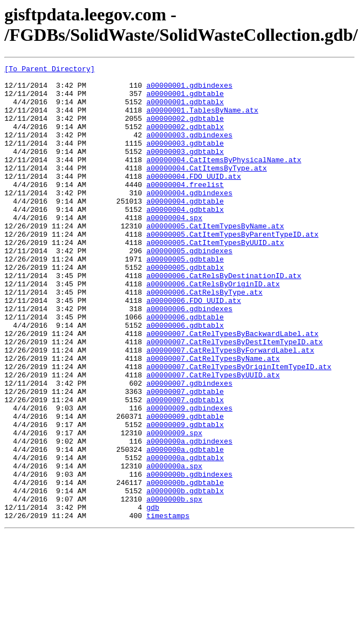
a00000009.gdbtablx (184, 497)
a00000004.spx (174, 249)
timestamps (167, 606)
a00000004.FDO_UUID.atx (193, 199)
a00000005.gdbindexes (189, 289)
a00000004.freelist (184, 209)
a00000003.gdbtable (184, 159)
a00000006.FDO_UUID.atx (193, 348)
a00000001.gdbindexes (189, 90)
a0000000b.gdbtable (184, 567)
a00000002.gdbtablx (184, 140)
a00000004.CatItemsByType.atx (206, 189)
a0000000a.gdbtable (184, 527)
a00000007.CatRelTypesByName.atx (213, 418)
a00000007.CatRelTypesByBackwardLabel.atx (232, 388)
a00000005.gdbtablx (184, 308)
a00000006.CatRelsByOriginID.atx (213, 328)
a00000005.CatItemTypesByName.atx (215, 259)
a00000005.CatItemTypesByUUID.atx (215, 279)
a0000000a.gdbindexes (189, 517)
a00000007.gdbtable (184, 457)
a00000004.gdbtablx (184, 239)
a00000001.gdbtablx (184, 110)
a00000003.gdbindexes (189, 149)
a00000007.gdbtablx (184, 467)
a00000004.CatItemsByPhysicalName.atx (223, 179)
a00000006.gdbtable (184, 368)
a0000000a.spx (174, 547)
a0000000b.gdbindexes (189, 557)
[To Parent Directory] (49, 70)
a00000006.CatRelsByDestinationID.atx (223, 318)
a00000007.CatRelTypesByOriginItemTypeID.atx (238, 428)
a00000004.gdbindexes (189, 219)
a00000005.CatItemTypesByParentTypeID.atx (232, 269)
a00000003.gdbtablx (184, 169)
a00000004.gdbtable (184, 229)
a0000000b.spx (174, 586)
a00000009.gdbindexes (189, 477)
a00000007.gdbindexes (189, 447)
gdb (152, 596)
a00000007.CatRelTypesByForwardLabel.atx (230, 408)
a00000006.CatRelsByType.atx (204, 338)
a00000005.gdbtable (184, 298)
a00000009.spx (174, 507)
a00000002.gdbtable (184, 130)
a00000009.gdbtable (184, 487)
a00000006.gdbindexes (189, 358)
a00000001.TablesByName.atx (202, 120)
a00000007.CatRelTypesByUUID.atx (213, 437)
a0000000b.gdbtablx (184, 577)
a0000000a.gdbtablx (184, 537)
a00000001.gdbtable (184, 100)
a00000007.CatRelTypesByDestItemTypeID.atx (234, 398)
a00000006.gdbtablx (184, 378)
